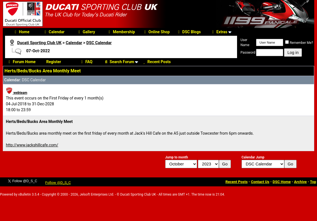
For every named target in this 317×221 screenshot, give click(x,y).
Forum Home (21, 62)
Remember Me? (299, 43)
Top (313, 182)
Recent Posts (156, 62)
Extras (218, 32)
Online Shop (156, 32)
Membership (121, 32)
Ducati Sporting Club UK (39, 42)
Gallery (86, 32)
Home (21, 32)
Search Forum (119, 62)
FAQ (85, 62)
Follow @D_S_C (58, 182)
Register (53, 62)
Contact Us (260, 182)
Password (247, 52)
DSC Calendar (99, 42)
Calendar (53, 32)
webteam (16, 93)
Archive (300, 182)
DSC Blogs (188, 32)
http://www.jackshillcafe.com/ (32, 145)
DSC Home (282, 182)
